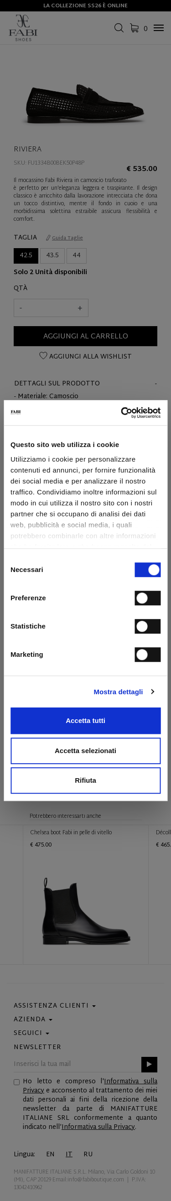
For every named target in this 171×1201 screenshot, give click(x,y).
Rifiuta (85, 780)
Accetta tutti (85, 720)
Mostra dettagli (118, 692)
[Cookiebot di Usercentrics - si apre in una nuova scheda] (122, 413)
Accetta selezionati (85, 750)
